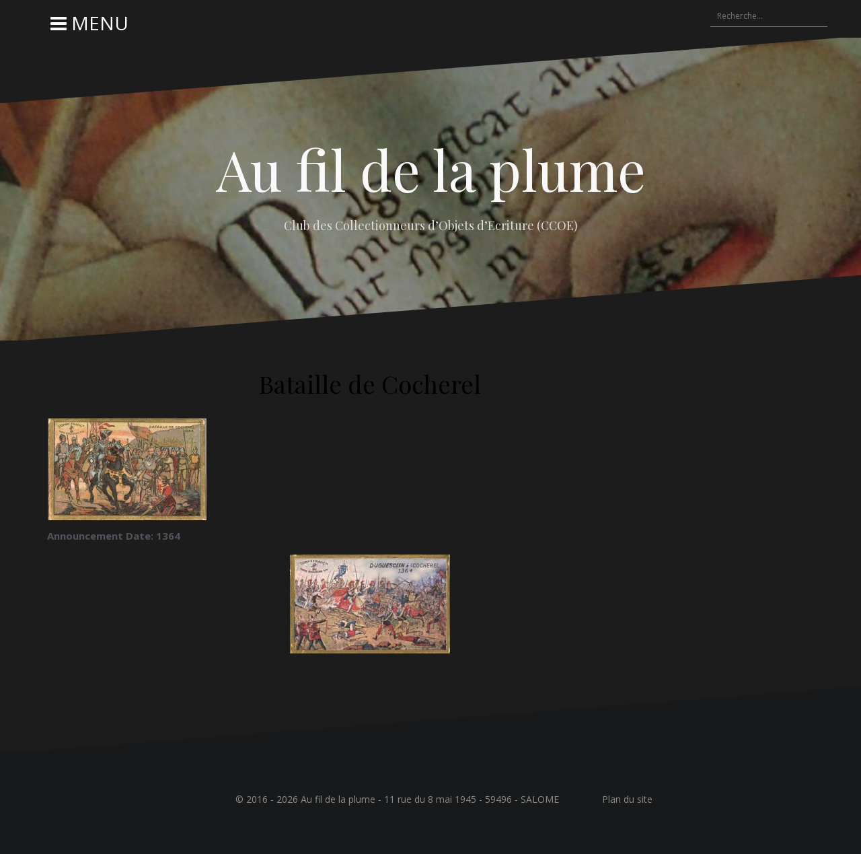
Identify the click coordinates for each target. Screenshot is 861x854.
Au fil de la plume (431, 169)
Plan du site (627, 799)
